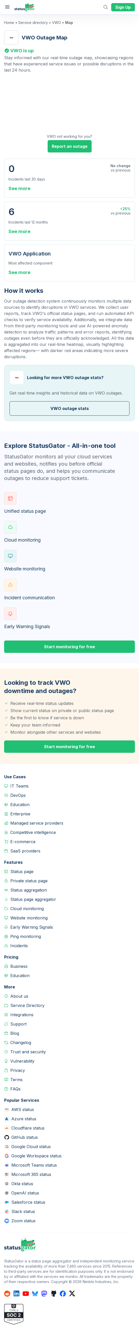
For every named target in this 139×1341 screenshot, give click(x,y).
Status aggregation (28, 890)
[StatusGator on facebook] (63, 1294)
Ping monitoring (25, 936)
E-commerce (23, 841)
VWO (56, 22)
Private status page (29, 880)
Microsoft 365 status (31, 1174)
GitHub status (24, 1137)
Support (18, 1024)
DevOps (18, 795)
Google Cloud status (31, 1146)
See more (19, 188)
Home (9, 22)
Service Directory (27, 1005)
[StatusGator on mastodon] (44, 1294)
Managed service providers (36, 823)
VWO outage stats (69, 408)
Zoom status (23, 1220)
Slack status (23, 1211)
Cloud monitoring (27, 908)
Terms (16, 1079)
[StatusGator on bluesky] (35, 1294)
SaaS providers (25, 850)
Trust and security (28, 1051)
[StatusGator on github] (53, 1294)
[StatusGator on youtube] (26, 1294)
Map (69, 22)
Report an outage (70, 146)
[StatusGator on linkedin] (16, 1294)
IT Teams (19, 786)
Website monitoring (29, 917)
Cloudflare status (28, 1128)
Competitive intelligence (33, 832)
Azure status (23, 1118)
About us (19, 996)
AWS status (22, 1109)
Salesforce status (28, 1202)
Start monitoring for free (69, 646)
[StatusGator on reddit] (7, 1294)
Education (20, 804)
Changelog (20, 1042)
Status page (21, 871)
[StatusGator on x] (72, 1294)
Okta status (22, 1183)
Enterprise (20, 813)
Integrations (21, 1014)
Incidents (19, 945)
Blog (14, 1033)
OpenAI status (25, 1192)
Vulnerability (22, 1061)
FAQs (15, 1088)
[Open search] (106, 7)
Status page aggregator (33, 899)
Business (19, 966)
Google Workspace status (36, 1155)
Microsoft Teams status (34, 1165)
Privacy (17, 1070)
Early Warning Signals (31, 927)
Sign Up (123, 7)
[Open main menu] (7, 7)
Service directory (33, 22)
